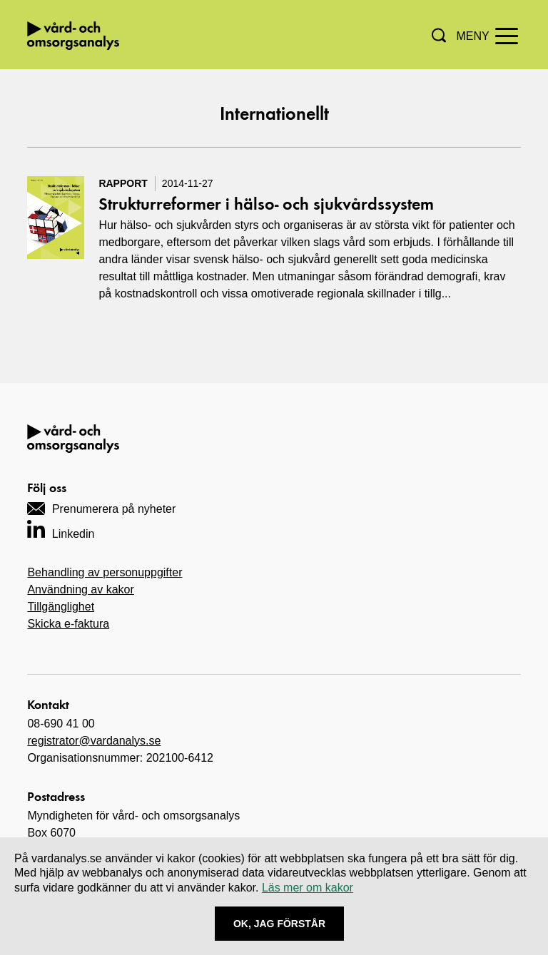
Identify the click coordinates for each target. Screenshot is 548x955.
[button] (439, 35)
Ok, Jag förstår (279, 923)
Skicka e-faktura (68, 624)
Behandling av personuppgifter (104, 572)
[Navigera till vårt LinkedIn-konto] (60, 529)
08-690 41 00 (60, 723)
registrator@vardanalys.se (94, 741)
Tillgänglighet (60, 607)
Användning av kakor (80, 589)
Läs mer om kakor (307, 888)
